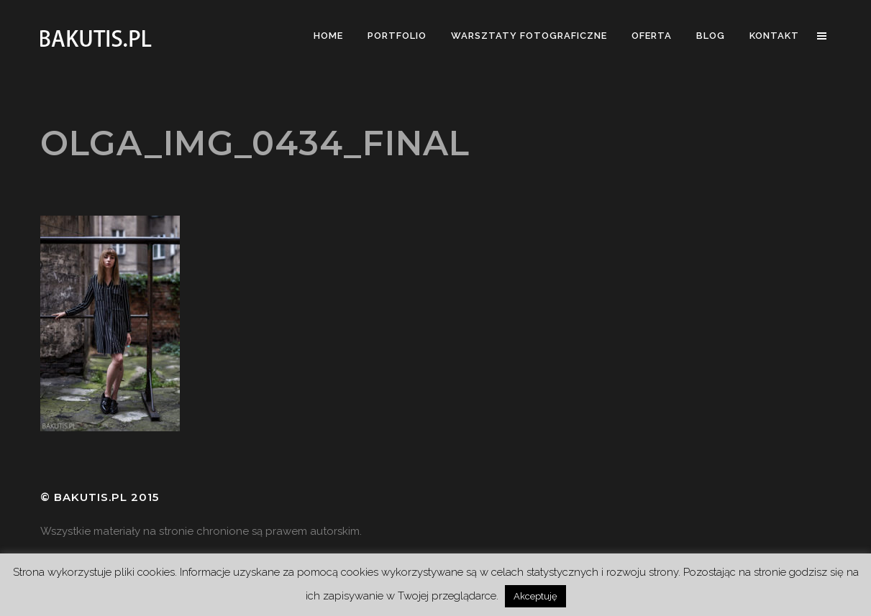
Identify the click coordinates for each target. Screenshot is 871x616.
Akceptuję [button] (535, 596)
